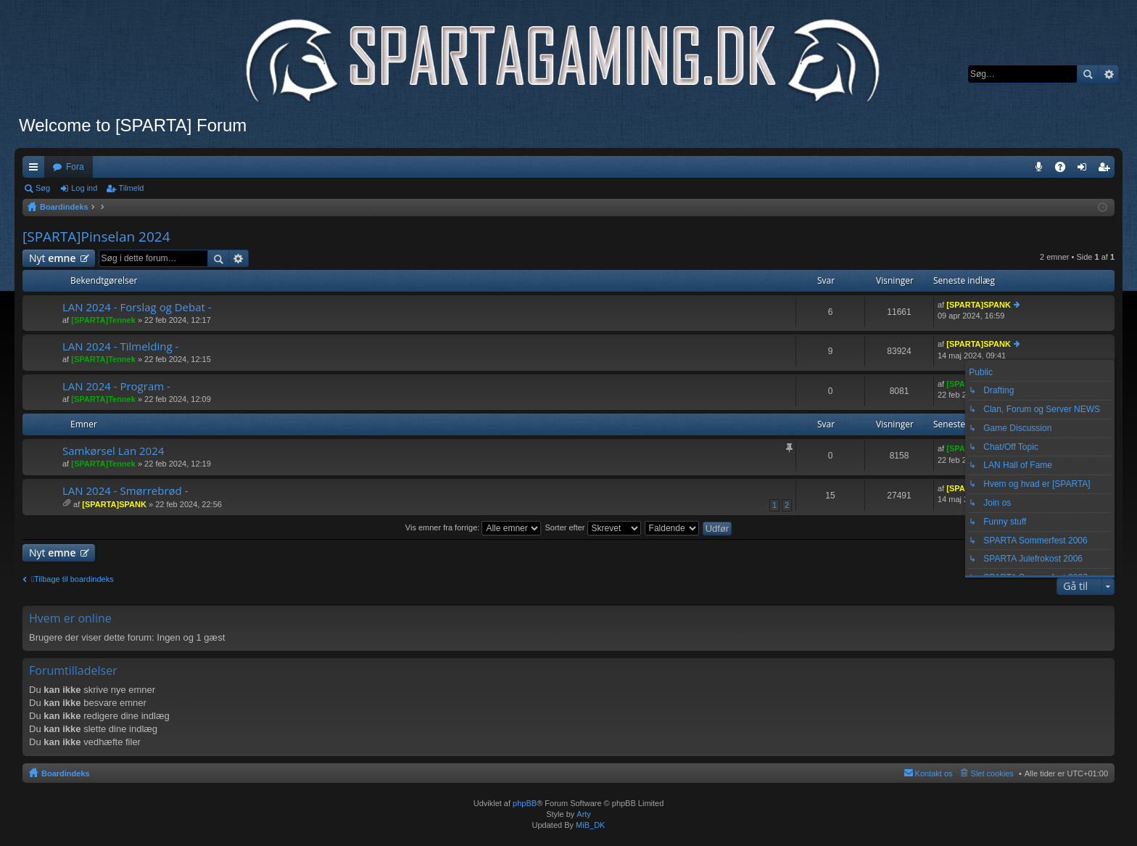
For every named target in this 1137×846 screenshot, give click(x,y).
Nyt (52, 258)
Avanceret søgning (1108, 74)
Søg (1088, 74)
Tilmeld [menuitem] (1108, 170)
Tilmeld (131, 188)
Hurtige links (36, 170)
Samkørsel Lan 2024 (113, 451)
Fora (75, 167)
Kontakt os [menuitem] (934, 773)
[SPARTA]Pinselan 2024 (96, 236)
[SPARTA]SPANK (978, 304)
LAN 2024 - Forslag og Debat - (137, 307)
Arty (583, 814)
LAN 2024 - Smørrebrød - (125, 491)
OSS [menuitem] (1065, 170)
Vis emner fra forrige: (473, 527)
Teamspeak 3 (1041, 170)
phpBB (525, 803)
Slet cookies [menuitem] (992, 773)
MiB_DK (589, 825)
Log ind (84, 188)
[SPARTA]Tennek (103, 320)
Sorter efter (592, 527)
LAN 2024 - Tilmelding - (120, 346)
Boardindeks (65, 773)
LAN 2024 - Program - (116, 386)
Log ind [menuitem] (1085, 170)
